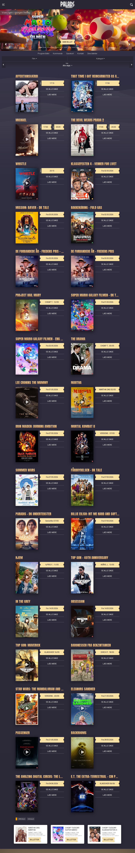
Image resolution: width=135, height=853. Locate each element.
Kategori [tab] (99, 59)
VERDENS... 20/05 (52, 696)
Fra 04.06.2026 (52, 783)
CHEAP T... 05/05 (107, 346)
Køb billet (67, 42)
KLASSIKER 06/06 (107, 783)
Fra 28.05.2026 (107, 740)
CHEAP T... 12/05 (52, 302)
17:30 (102, 83)
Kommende (58, 53)
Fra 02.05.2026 (107, 171)
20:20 (56, 127)
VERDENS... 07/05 (107, 433)
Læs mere (52, 95)
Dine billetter (92, 53)
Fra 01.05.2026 (107, 302)
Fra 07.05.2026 (52, 433)
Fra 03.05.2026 (52, 214)
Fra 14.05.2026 (52, 608)
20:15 (47, 171)
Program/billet (43, 53)
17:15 (47, 83)
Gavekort (70, 53)
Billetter (34, 840)
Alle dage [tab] (67, 64)
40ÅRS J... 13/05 (107, 565)
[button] (6, 44)
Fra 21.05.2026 (107, 696)
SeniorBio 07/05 (52, 521)
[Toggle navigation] (3, 4)
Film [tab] (33, 59)
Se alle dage (52, 89)
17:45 (99, 127)
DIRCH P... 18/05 (107, 652)
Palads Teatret (67, 3)
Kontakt (80, 53)
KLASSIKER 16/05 (51, 652)
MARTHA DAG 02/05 (107, 389)
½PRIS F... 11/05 (52, 565)
